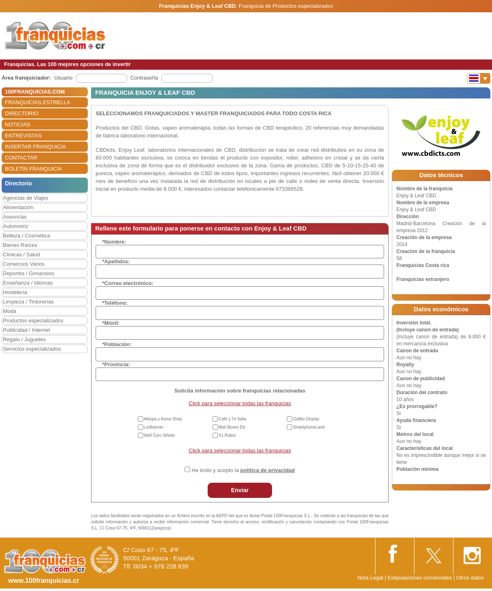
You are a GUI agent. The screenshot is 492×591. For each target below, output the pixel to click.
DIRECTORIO (21, 113)
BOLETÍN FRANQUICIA (33, 169)
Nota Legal (370, 578)
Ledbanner (154, 427)
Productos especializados (33, 320)
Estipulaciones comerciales (420, 578)
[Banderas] (478, 78)
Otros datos (470, 578)
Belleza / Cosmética (26, 236)
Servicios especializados (32, 349)
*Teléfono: (115, 303)
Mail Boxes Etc (232, 427)
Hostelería (15, 292)
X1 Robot (227, 435)
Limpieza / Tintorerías (28, 302)
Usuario (63, 78)
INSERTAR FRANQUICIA (35, 147)
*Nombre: (114, 242)
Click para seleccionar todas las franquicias (240, 403)
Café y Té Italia (232, 419)
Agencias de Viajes (25, 198)
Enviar (240, 490)
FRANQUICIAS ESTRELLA (37, 102)
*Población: (117, 344)
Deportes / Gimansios (28, 273)
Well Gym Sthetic (160, 435)
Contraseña (144, 78)
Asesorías (15, 217)
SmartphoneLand (309, 427)
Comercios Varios (24, 264)
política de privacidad (267, 470)
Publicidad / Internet (26, 330)
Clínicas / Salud (21, 254)
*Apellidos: (116, 261)
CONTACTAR (21, 158)
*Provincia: (116, 364)
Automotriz (15, 226)
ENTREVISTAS (23, 135)
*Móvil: (111, 323)
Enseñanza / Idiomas (28, 283)
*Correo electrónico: (127, 283)
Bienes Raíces (20, 245)
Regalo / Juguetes (24, 339)
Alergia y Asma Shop (163, 419)
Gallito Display (306, 419)
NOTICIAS (17, 124)
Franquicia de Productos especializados (286, 6)
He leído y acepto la (243, 470)
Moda (9, 311)
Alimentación (18, 207)
